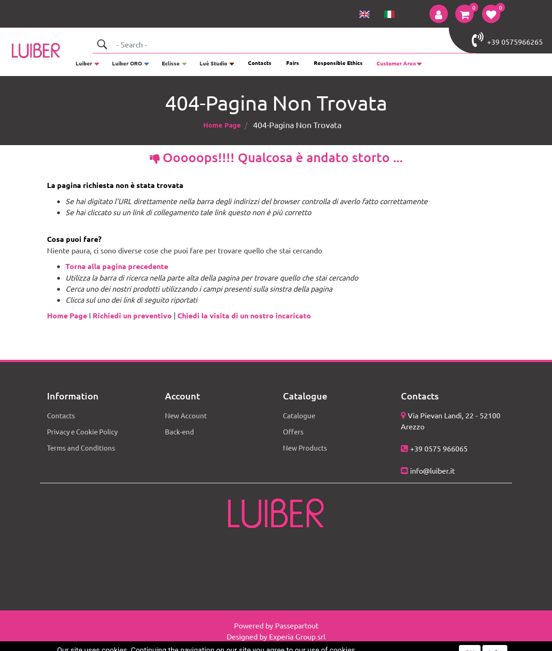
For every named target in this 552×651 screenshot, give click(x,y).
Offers (293, 431)
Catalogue (299, 415)
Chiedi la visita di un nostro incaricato (244, 315)
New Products (305, 447)
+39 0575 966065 (439, 448)
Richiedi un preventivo (132, 315)
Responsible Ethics (338, 62)
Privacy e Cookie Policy (82, 431)
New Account (186, 415)
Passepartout (296, 625)
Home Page (222, 124)
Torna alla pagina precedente (116, 266)
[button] (438, 14)
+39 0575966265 (507, 39)
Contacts (259, 62)
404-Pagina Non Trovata (297, 124)
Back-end (179, 431)
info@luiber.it (432, 470)
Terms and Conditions (81, 447)
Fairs (292, 62)
